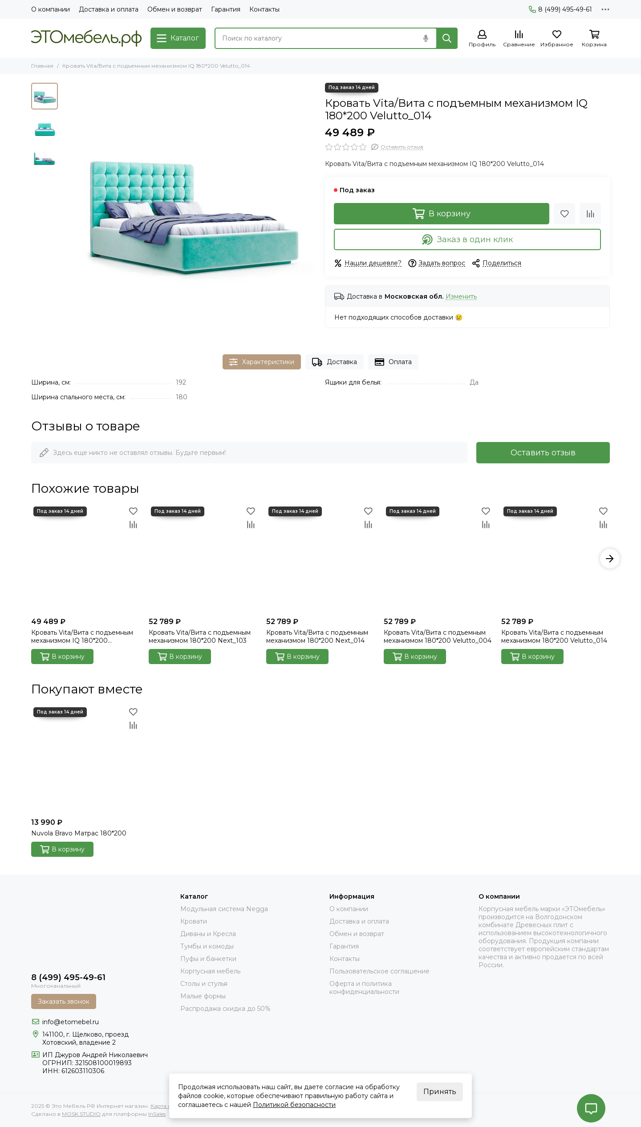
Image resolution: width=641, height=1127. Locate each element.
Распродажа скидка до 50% (225, 1009)
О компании (50, 9)
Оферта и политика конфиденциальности (364, 988)
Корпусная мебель (210, 971)
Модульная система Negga (224, 909)
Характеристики (261, 362)
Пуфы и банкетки (208, 959)
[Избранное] (556, 39)
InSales (157, 1114)
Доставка (334, 362)
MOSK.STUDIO (81, 1114)
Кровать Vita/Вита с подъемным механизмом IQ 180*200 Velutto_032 (82, 636)
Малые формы (203, 996)
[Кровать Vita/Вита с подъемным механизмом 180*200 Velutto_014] (555, 558)
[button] (610, 558)
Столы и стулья (203, 984)
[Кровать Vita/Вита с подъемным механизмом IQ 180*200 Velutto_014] (189, 209)
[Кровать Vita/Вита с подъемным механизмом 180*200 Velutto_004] (438, 558)
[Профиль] (482, 39)
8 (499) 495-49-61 (560, 9)
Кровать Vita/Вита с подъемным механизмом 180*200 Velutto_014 (554, 636)
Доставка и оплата (108, 9)
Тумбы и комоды (207, 946)
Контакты (264, 9)
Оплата (393, 362)
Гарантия (225, 9)
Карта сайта (166, 1106)
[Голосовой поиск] (425, 38)
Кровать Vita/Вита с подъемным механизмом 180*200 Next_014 (317, 636)
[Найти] (447, 38)
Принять (439, 1091)
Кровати (193, 921)
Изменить (461, 296)
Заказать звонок (63, 1001)
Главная (42, 65)
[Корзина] (594, 39)
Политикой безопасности (294, 1105)
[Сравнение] (519, 39)
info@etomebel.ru (70, 1022)
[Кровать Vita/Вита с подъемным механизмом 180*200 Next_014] (320, 558)
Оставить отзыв (543, 453)
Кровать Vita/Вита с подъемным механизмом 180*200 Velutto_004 (437, 636)
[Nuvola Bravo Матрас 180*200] (85, 759)
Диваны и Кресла (208, 934)
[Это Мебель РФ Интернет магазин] (86, 38)
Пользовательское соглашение (379, 971)
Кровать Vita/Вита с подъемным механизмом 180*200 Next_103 (200, 636)
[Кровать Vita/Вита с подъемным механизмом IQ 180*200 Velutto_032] (85, 558)
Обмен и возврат (174, 9)
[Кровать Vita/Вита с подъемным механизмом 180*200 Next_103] (203, 558)
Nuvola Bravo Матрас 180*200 (78, 833)
